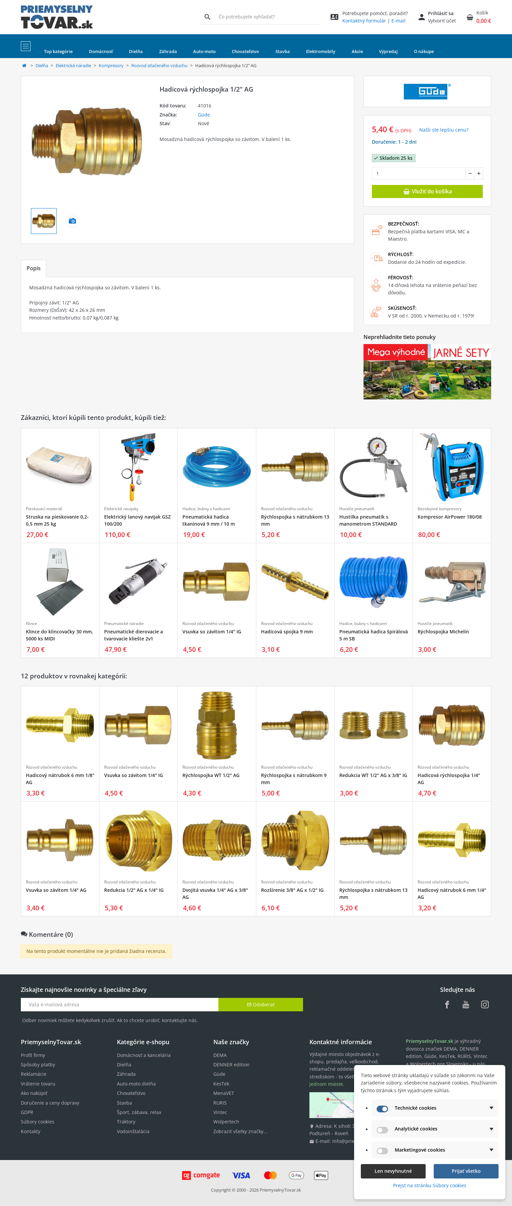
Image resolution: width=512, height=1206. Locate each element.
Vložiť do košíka (427, 191)
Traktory (126, 1121)
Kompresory (111, 65)
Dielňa (42, 65)
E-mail (398, 20)
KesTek (221, 1083)
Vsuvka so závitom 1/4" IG (211, 631)
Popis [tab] (34, 268)
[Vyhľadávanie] (207, 17)
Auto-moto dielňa (136, 1083)
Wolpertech (226, 1121)
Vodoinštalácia (133, 1131)
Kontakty (30, 1131)
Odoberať (260, 1004)
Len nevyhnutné (393, 1171)
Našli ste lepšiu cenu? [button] (443, 130)
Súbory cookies (37, 1121)
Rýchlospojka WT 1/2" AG (211, 775)
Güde (204, 114)
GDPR (27, 1112)
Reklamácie (33, 1074)
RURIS (220, 1103)
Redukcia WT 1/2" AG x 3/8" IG (373, 775)
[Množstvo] (419, 173)
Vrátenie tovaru (38, 1083)
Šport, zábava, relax (139, 1112)
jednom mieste (326, 1084)
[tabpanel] (187, 305)
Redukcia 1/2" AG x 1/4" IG (134, 890)
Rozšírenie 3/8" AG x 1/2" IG (292, 890)
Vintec (220, 1112)
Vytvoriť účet (442, 20)
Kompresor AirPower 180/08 (450, 517)
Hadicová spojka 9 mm (287, 631)
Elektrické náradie (73, 65)
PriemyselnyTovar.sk (280, 1190)
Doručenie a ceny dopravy (50, 1103)
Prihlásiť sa (441, 13)
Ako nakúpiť (34, 1093)
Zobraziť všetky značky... (240, 1131)
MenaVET (223, 1093)
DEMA (220, 1055)
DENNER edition (231, 1064)
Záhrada (126, 1074)
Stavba (124, 1103)
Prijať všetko (466, 1171)
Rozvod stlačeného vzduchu (159, 65)
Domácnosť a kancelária (144, 1055)
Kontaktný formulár (364, 20)
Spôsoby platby (38, 1064)
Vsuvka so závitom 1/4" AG (56, 890)
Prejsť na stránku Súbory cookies (429, 1185)
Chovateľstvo (131, 1093)
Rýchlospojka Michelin (443, 631)
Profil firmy (33, 1055)
